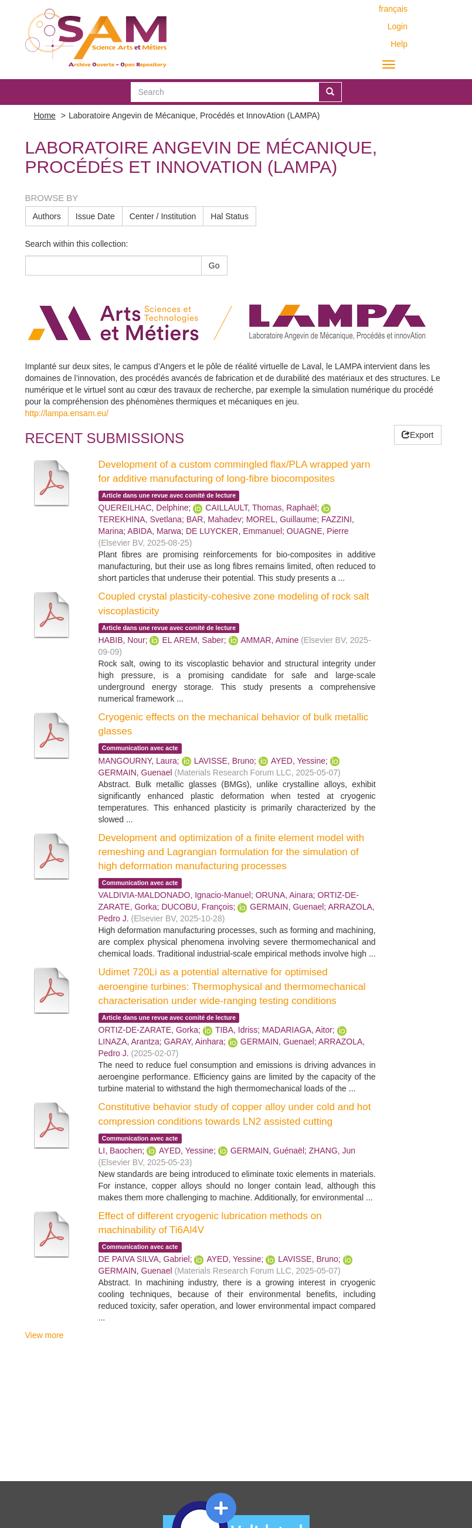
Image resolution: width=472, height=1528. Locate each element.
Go (214, 265)
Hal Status (229, 216)
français (393, 8)
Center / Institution (163, 216)
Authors (47, 216)
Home (45, 115)
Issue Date (95, 216)
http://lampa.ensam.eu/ (66, 413)
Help (399, 44)
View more (44, 1335)
